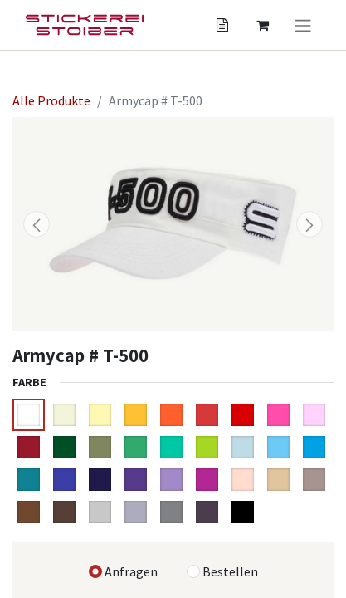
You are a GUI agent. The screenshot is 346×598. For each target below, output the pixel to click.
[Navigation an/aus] (302, 25)
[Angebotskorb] (222, 25)
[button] (36, 224)
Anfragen (131, 571)
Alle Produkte (51, 100)
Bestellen (230, 571)
